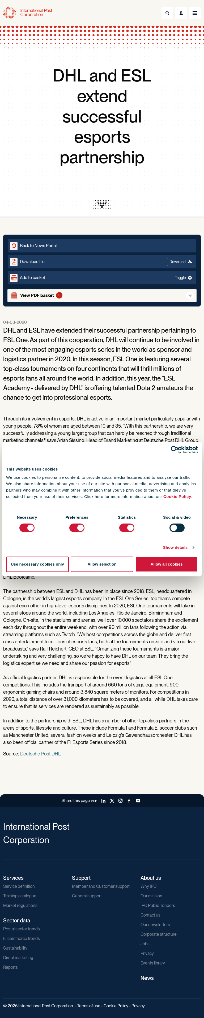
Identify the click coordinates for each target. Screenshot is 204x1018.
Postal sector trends (21, 928)
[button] (102, 278)
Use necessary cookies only (37, 564)
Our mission (151, 895)
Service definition (19, 886)
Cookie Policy (177, 496)
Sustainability (15, 948)
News (147, 978)
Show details (175, 547)
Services (13, 878)
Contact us (150, 915)
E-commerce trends (21, 938)
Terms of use (88, 1005)
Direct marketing (18, 957)
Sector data (16, 920)
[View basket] (102, 295)
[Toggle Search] (167, 13)
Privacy (147, 953)
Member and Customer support (101, 886)
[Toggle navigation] (195, 13)
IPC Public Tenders (158, 905)
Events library (153, 963)
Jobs (145, 943)
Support (81, 878)
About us (151, 878)
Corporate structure (159, 934)
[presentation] (102, 204)
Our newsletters (155, 924)
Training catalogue (19, 895)
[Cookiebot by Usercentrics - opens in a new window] (174, 450)
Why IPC (148, 886)
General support (87, 895)
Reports (10, 967)
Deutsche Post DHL (41, 754)
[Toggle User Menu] (181, 13)
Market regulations (20, 905)
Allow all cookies (167, 564)
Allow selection (101, 564)
